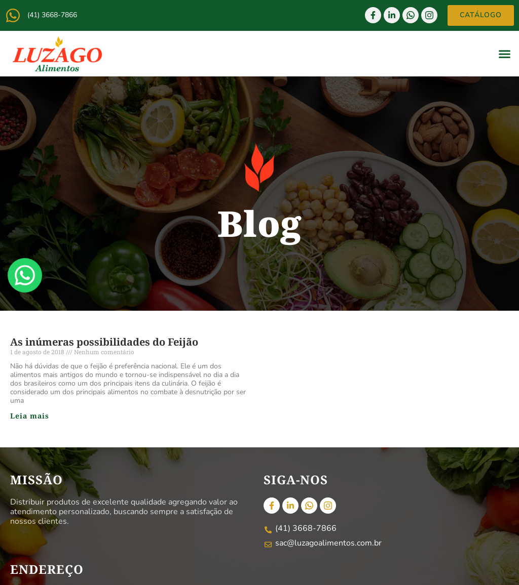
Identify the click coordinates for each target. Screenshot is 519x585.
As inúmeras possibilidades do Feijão (104, 342)
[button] (504, 53)
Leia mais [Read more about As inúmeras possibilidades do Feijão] (29, 416)
